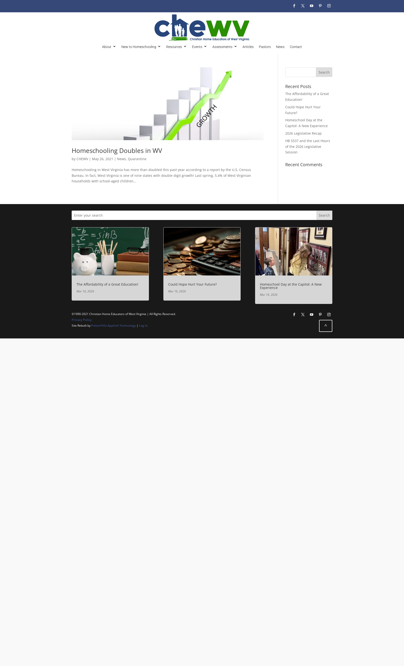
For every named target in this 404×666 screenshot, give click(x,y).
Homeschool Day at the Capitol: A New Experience (291, 286)
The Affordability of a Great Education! (107, 284)
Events (197, 46)
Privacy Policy (82, 320)
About (106, 46)
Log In (143, 325)
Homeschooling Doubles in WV (117, 150)
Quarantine (137, 159)
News (280, 46)
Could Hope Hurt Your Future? (192, 284)
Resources (174, 46)
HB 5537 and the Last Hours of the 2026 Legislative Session (307, 146)
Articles (248, 46)
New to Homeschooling (138, 46)
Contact (296, 46)
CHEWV (82, 159)
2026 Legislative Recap (303, 133)
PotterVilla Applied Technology (113, 325)
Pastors (265, 46)
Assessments (222, 46)
